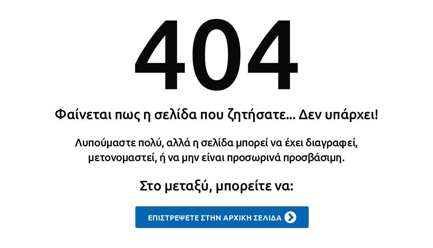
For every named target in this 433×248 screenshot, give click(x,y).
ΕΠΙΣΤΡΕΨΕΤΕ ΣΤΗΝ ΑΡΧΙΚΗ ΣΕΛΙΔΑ (222, 217)
